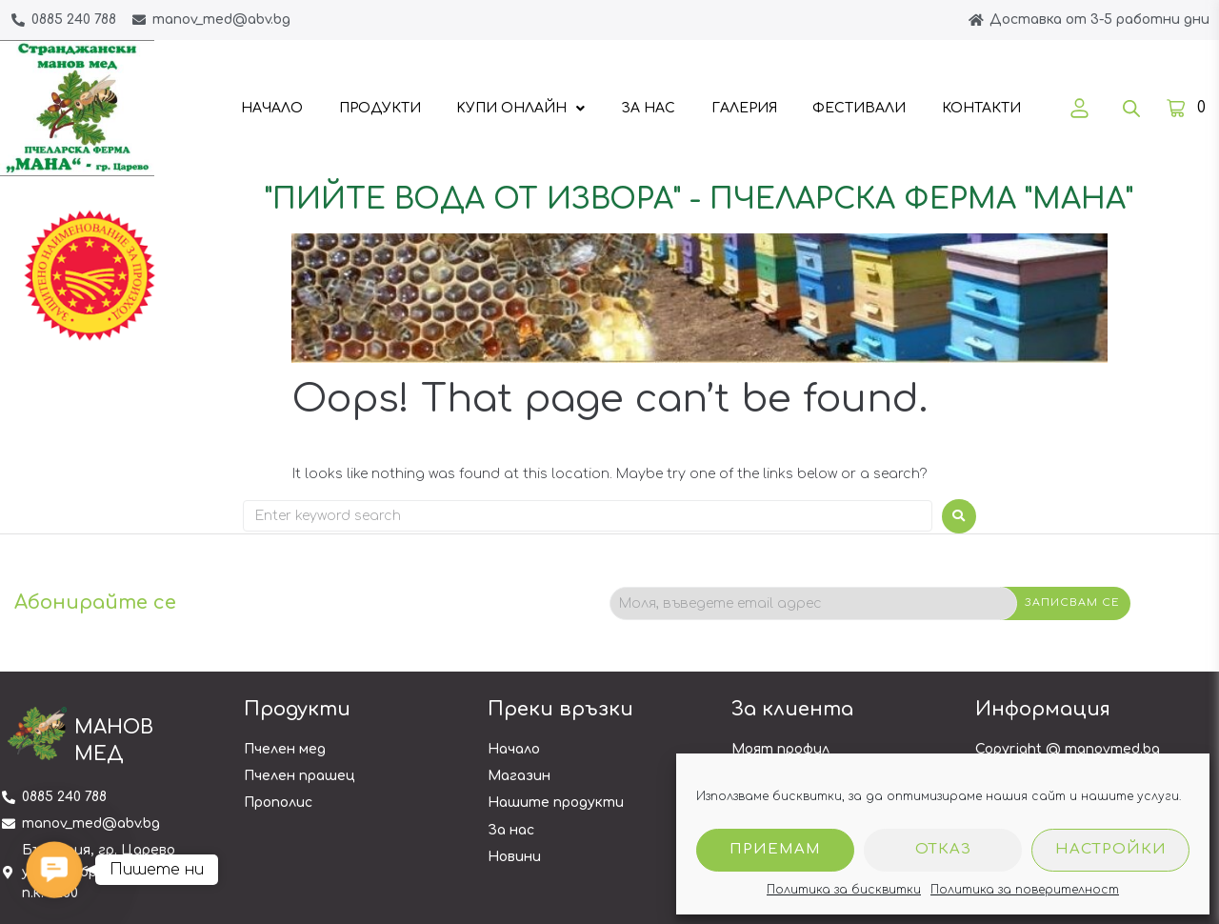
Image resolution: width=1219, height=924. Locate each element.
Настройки (1111, 849)
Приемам (775, 849)
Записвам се (1072, 602)
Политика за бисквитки (844, 889)
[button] (54, 869)
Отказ (943, 849)
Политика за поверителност (1024, 889)
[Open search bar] (1131, 108)
